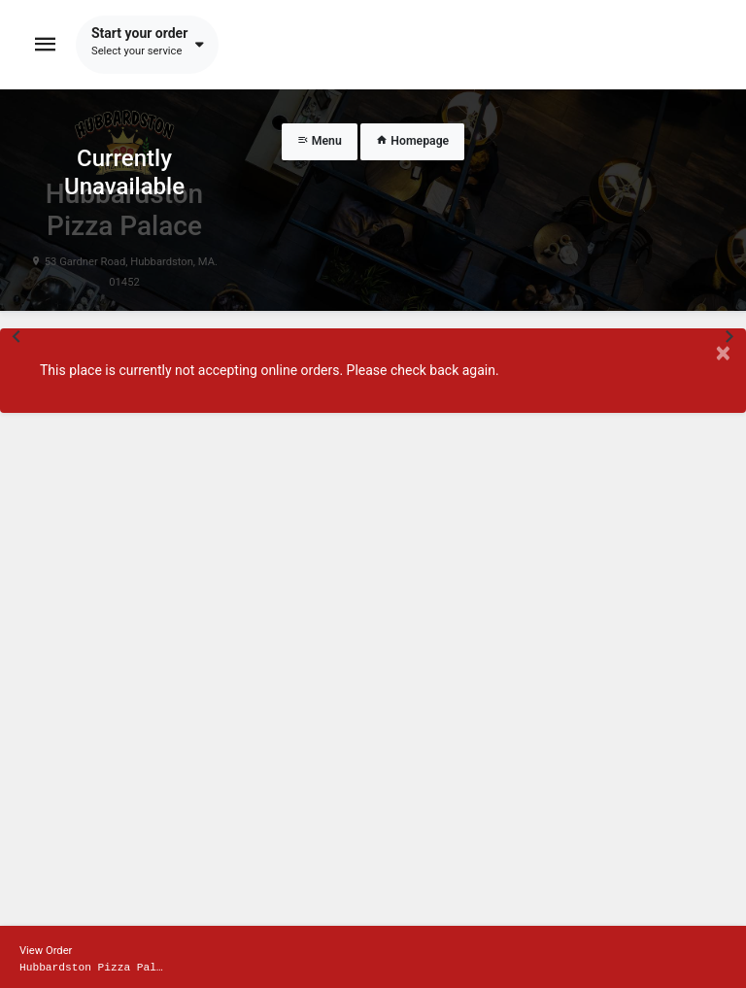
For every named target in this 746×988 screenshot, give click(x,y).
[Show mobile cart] (373, 957)
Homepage (412, 141)
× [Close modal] (723, 353)
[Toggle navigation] (46, 44)
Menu (319, 141)
